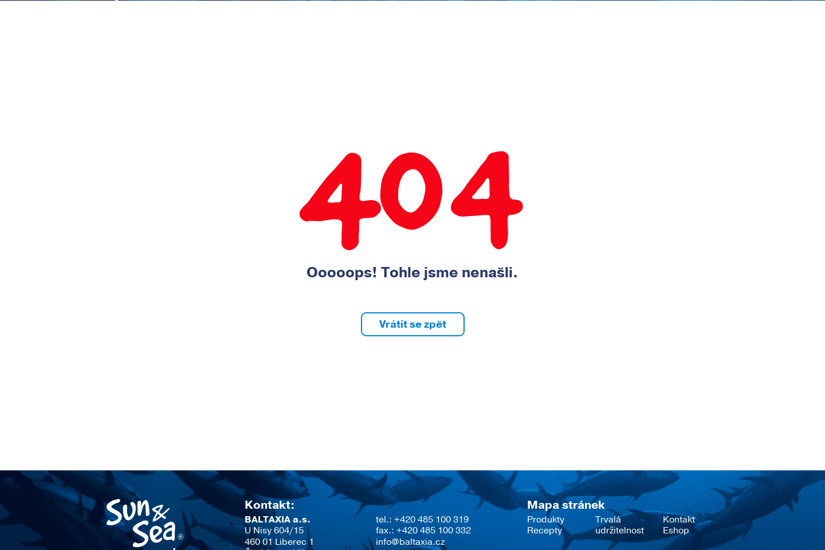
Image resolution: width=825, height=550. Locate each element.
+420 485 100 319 (431, 519)
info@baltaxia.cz (410, 542)
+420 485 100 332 (433, 530)
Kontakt (637, 48)
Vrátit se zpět (412, 324)
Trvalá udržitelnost (534, 48)
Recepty (430, 48)
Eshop (702, 48)
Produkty (355, 48)
